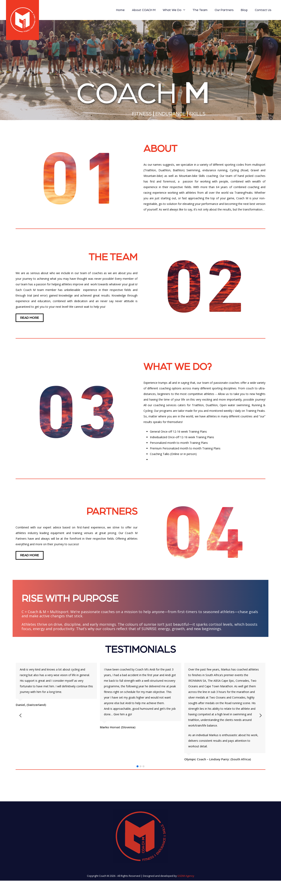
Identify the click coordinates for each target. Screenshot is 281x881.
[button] (138, 767)
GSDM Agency (185, 876)
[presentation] (8, 717)
